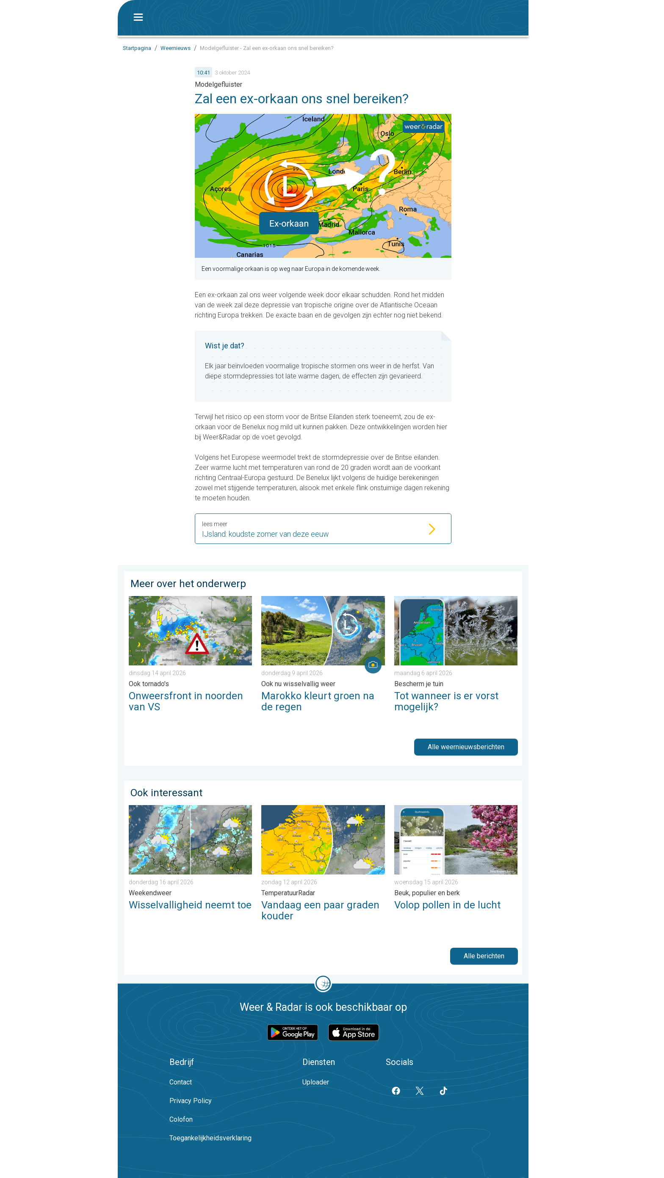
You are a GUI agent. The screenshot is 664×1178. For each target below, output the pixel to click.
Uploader (315, 1082)
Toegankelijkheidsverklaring (210, 1138)
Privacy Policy (190, 1101)
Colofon (181, 1119)
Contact (180, 1082)
